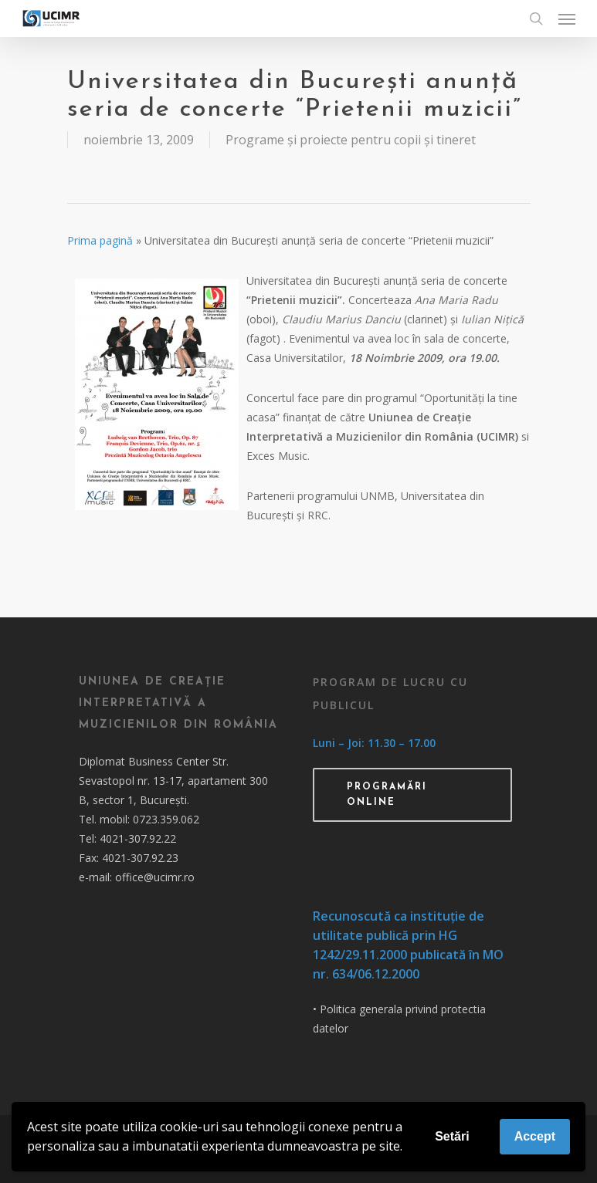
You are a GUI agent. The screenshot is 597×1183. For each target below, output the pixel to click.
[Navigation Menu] (566, 18)
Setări (452, 1136)
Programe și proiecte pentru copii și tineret (351, 139)
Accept (534, 1136)
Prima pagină (100, 240)
